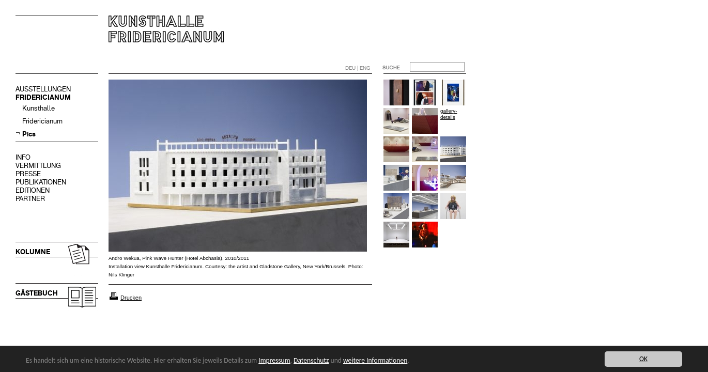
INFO (23, 157)
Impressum (274, 360)
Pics (29, 134)
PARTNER (30, 199)
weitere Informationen (375, 360)
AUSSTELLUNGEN (43, 89)
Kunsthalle (38, 108)
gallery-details (448, 114)
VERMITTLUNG (38, 165)
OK (643, 358)
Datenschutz (311, 360)
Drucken (131, 298)
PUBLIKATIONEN (41, 182)
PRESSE (28, 174)
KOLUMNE (33, 252)
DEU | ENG (358, 68)
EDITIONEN (33, 190)
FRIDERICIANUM (43, 97)
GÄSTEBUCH (37, 293)
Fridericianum (42, 121)
